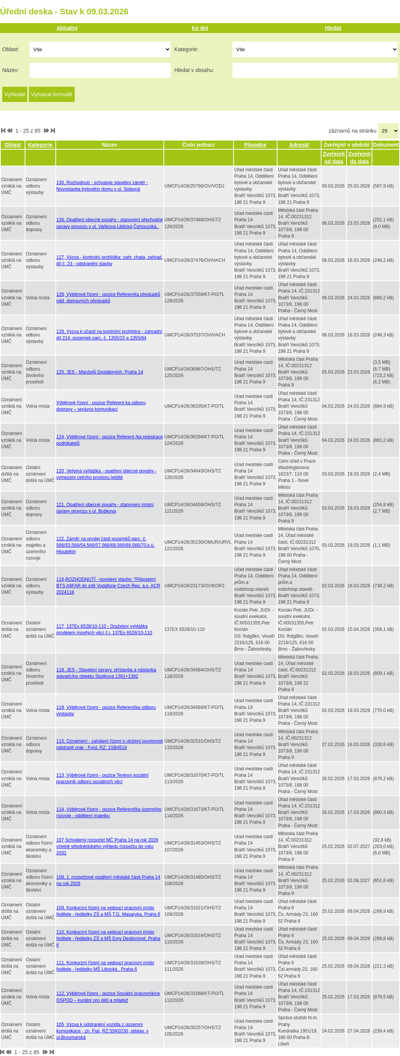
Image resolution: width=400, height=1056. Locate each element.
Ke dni (200, 28)
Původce (255, 145)
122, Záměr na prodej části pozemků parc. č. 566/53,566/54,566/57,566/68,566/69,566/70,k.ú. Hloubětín (105, 545)
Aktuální (66, 28)
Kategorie (40, 145)
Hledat (333, 28)
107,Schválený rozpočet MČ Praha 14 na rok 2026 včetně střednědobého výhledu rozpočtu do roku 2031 (107, 846)
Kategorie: (186, 49)
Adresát (299, 145)
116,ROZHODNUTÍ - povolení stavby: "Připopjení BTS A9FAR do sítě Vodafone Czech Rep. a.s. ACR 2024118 (108, 586)
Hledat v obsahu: (194, 70)
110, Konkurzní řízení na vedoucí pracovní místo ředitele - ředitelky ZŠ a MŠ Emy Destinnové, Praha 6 (108, 938)
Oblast (13, 145)
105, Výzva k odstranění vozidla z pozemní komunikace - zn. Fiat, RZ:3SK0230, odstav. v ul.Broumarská (102, 1031)
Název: (10, 70)
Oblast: (10, 49)
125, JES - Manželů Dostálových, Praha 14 (99, 372)
